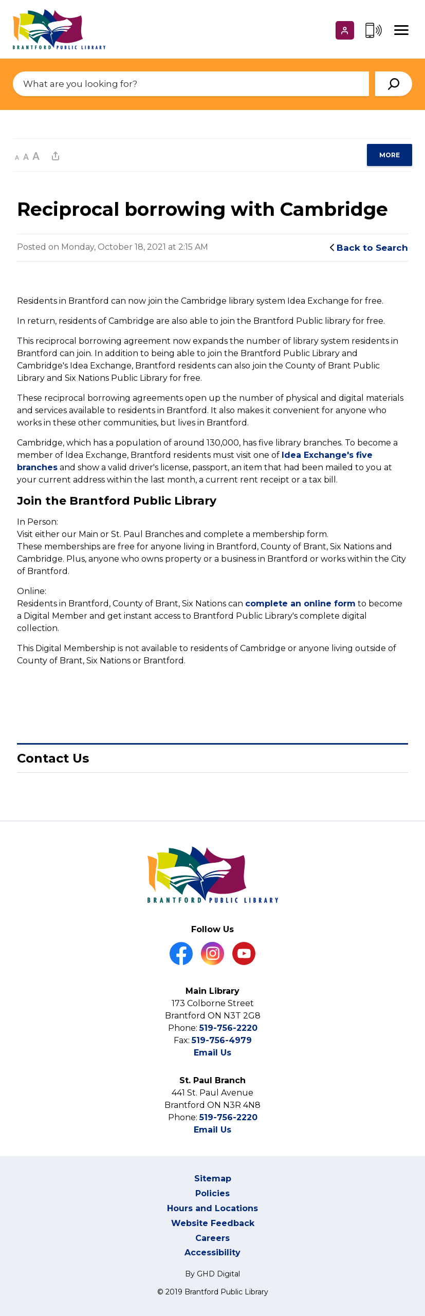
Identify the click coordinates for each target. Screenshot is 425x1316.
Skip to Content (0, 0)
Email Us (212, 1053)
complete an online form (300, 604)
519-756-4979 (222, 1040)
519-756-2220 (228, 1028)
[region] (389, 155)
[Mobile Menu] (401, 30)
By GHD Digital (212, 1273)
